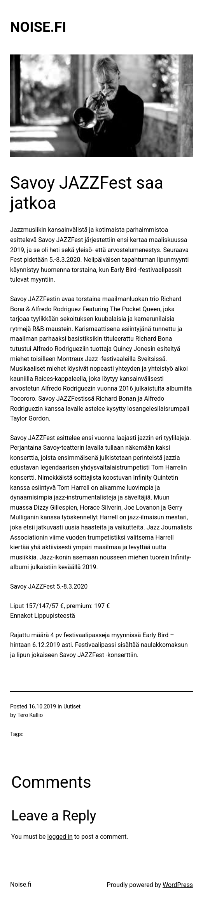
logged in (60, 836)
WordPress (178, 885)
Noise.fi (38, 27)
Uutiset (71, 706)
